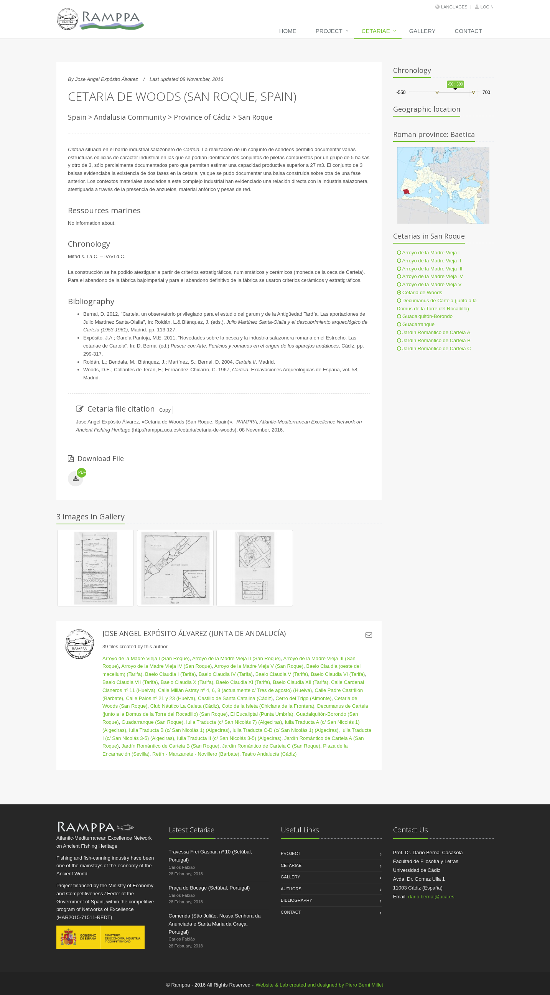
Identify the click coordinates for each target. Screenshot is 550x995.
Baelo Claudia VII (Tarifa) (130, 682)
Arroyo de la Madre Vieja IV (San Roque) (166, 666)
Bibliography (296, 900)
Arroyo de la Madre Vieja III (430, 269)
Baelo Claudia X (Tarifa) (187, 682)
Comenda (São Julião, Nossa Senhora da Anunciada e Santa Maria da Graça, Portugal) (215, 924)
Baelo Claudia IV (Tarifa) (226, 674)
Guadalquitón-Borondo (425, 316)
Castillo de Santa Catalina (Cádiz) (235, 698)
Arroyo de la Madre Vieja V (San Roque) (258, 666)
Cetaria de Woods (419, 292)
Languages (454, 7)
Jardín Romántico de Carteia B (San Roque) (170, 746)
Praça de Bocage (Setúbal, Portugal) (209, 888)
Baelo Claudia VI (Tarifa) (338, 674)
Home (287, 31)
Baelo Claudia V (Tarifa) (281, 674)
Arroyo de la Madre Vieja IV (430, 276)
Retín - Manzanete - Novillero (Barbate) (195, 754)
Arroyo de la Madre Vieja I (428, 252)
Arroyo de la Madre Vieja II (429, 261)
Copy (165, 410)
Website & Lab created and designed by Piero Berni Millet (319, 985)
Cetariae (376, 31)
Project (329, 31)
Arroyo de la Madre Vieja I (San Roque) (145, 658)
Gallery (422, 31)
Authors (291, 888)
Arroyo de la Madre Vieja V (429, 284)
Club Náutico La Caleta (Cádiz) (184, 706)
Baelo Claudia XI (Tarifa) (243, 682)
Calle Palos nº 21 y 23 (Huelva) (160, 698)
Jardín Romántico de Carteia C (434, 348)
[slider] (437, 93)
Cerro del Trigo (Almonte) (303, 698)
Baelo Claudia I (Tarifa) (170, 674)
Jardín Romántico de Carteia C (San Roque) (271, 746)
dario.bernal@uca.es (431, 896)
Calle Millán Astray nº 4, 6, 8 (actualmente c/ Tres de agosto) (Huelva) (235, 690)
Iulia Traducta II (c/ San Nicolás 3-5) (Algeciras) (229, 738)
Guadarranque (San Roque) (152, 722)
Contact (468, 31)
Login (487, 7)
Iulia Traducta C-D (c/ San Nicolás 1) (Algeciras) (285, 730)
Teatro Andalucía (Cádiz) (269, 754)
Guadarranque (416, 324)
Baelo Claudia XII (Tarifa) (300, 682)
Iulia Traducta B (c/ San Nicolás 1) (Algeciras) (179, 730)
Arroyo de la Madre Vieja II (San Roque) (236, 658)
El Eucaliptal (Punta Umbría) (262, 714)
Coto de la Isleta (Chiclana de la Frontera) (268, 706)
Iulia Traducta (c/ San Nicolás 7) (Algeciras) (234, 722)
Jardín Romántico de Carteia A (434, 332)
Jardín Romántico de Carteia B (434, 340)
